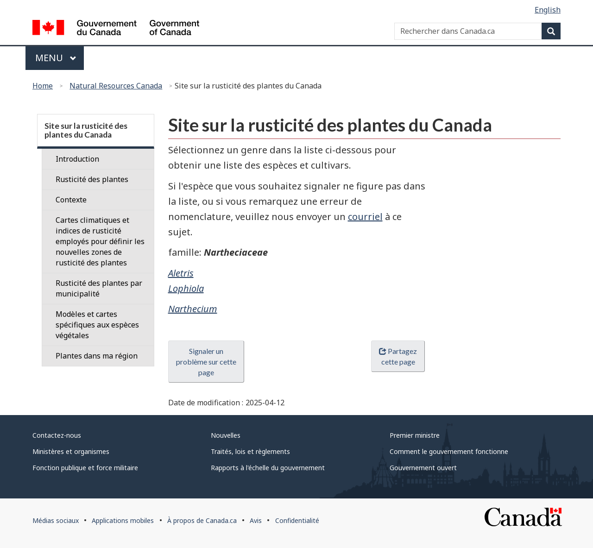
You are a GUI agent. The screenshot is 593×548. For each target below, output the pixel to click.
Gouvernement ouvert (423, 467)
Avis (256, 520)
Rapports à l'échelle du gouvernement (268, 467)
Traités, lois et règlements (250, 451)
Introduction (77, 159)
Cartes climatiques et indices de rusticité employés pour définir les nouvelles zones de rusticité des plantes (100, 241)
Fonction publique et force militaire (85, 467)
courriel (365, 216)
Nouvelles (225, 435)
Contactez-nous (56, 435)
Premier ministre (415, 435)
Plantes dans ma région (97, 356)
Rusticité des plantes (92, 179)
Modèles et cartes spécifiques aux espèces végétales (97, 324)
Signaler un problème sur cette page (206, 361)
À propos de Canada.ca (202, 520)
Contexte (71, 200)
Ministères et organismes (70, 451)
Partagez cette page (398, 356)
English (548, 10)
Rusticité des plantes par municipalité (99, 288)
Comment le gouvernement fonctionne (449, 451)
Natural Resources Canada (115, 86)
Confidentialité (297, 520)
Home (42, 86)
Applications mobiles (123, 520)
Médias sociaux (55, 520)
